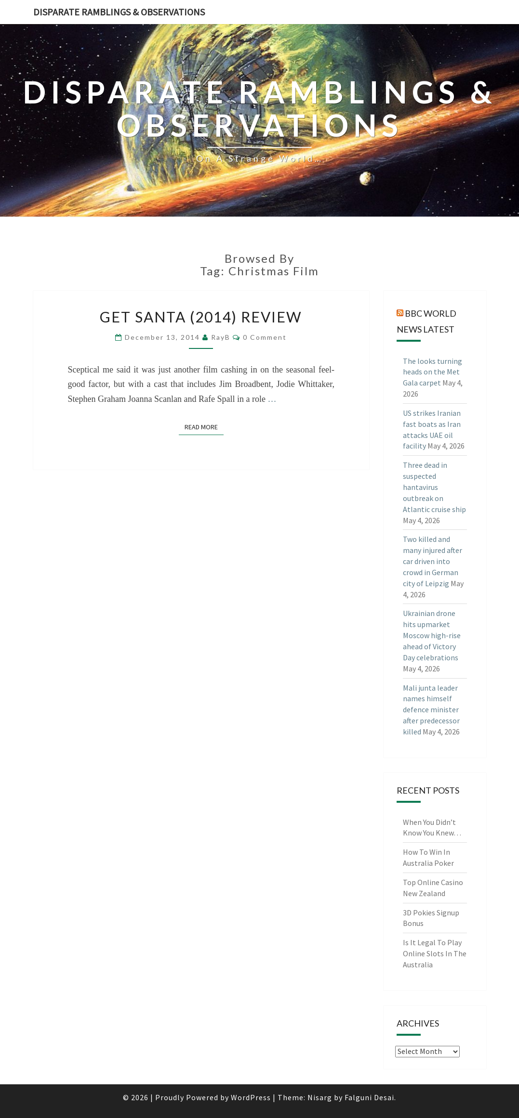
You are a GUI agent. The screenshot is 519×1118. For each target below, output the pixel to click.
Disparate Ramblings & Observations (119, 12)
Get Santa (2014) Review (201, 316)
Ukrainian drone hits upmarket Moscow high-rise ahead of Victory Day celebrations (432, 635)
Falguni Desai (369, 1097)
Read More (204, 426)
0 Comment (265, 337)
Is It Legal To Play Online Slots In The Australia (434, 953)
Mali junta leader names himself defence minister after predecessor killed (431, 709)
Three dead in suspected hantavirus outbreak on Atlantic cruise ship (434, 487)
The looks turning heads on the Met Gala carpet (432, 372)
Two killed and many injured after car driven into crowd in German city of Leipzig (432, 561)
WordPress (251, 1097)
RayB (220, 337)
